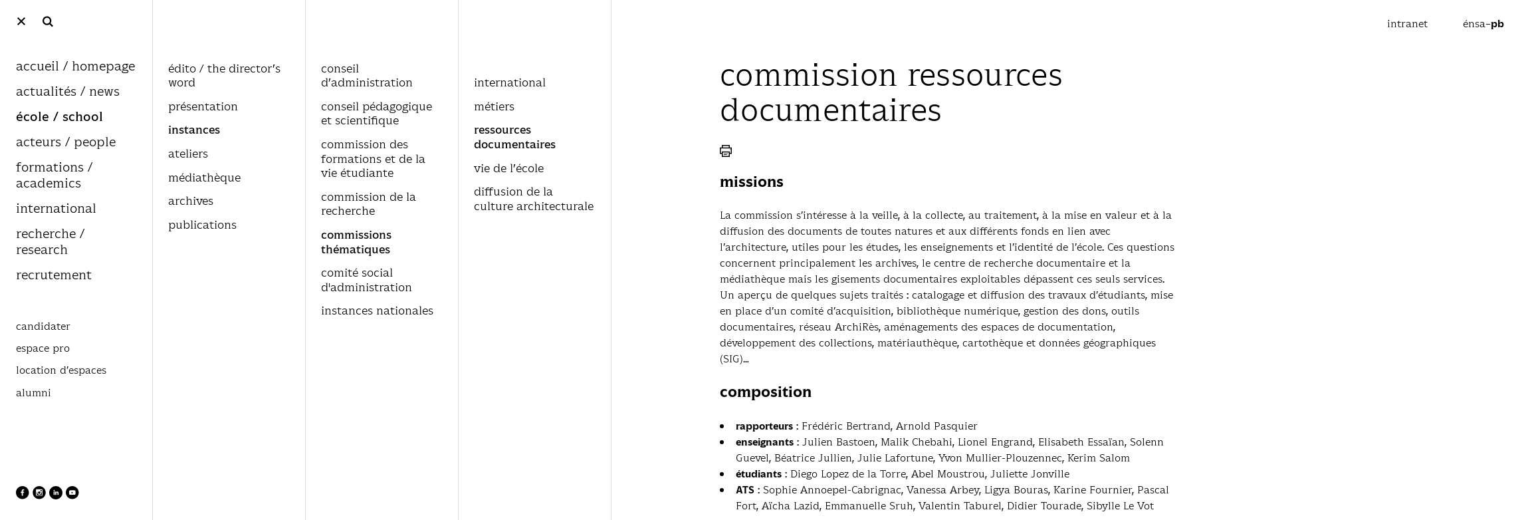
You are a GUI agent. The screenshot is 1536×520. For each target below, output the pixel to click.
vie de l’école (509, 169)
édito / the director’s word (224, 76)
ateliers (188, 154)
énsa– (1483, 24)
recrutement (54, 275)
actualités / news (68, 92)
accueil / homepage (75, 67)
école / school (59, 117)
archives (190, 201)
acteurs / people (66, 142)
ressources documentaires (515, 137)
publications (202, 225)
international (56, 209)
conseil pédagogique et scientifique (376, 114)
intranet (1409, 24)
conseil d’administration (367, 76)
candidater (43, 326)
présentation (203, 107)
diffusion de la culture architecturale (534, 199)
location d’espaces (61, 370)
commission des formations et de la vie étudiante (373, 159)
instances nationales (377, 311)
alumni (33, 393)
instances (194, 130)
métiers (494, 107)
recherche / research (50, 242)
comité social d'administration (366, 280)
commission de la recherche (368, 204)
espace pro (43, 348)
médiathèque (204, 178)
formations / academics (54, 176)
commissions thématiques (356, 242)
